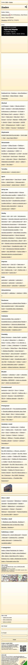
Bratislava (14, 93)
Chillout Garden (12, 145)
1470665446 (4, 567)
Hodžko (7, 127)
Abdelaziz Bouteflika (8, 351)
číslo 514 (19, 267)
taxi (15, 270)
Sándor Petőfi (16, 337)
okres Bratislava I (22, 93)
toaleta (3, 251)
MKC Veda (4, 192)
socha (16, 356)
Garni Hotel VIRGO (12, 138)
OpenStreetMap (12, 87)
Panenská (18, 509)
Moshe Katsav (5, 353)
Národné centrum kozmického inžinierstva (16, 243)
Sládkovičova (5, 15)
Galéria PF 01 (21, 195)
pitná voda (9, 159)
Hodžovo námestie (8, 377)
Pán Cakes (9, 164)
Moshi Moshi (22, 159)
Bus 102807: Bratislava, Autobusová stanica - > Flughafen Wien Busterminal (13, 478)
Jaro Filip (3, 361)
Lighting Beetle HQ (17, 221)
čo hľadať (4, 632)
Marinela (15, 119)
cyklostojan (4, 374)
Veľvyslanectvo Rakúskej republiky (15, 248)
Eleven (15, 159)
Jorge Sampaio (19, 351)
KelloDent (19, 293)
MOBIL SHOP (23, 119)
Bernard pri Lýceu (19, 377)
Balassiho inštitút (13, 192)
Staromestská (11, 511)
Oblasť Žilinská (14, 95)
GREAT (23, 161)
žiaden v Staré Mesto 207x (12, 556)
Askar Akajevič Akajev (7, 356)
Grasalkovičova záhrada (18, 200)
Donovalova (4, 443)
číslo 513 (3, 267)
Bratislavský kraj (5, 93)
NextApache (21, 127)
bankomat (23, 227)
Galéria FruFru (19, 198)
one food (25, 153)
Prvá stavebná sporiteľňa (19, 408)
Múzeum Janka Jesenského (8, 206)
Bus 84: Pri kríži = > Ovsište (8, 453)
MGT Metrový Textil (6, 114)
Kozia (7, 432)
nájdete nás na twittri (7, 617)
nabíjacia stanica (5, 285)
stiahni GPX (4, 570)
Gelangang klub (20, 182)
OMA (6, 2)
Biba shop (16, 117)
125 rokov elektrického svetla (9, 364)
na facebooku (11, 644)
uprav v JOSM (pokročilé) (19, 566)
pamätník (24, 337)
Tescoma (13, 127)
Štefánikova (18, 501)
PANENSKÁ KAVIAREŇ (7, 161)
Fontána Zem (11, 361)
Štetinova (3, 511)
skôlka (10, 327)
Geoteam (8, 108)
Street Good (6, 156)
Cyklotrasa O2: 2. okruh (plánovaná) (11, 534)
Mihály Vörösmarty (6, 337)
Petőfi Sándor (5, 359)
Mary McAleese (23, 348)
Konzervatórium (5, 324)
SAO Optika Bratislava (18, 108)
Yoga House (18, 179)
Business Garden (6, 257)
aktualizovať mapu (9, 566)
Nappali (3, 148)
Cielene (3, 216)
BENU (25, 293)
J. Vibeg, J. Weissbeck (13, 345)
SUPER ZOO (17, 417)
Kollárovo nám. (14, 432)
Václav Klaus (13, 348)
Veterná (15, 514)
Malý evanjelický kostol (7, 306)
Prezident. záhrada (19, 438)
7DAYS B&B (24, 135)
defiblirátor (12, 293)
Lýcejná (3, 501)
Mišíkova (3, 438)
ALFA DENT (4, 293)
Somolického (4, 509)
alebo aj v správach (7, 621)
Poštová (22, 432)
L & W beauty (5, 106)
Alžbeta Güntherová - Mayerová (16, 367)
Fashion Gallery (21, 251)
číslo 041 (20, 398)
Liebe (11, 359)
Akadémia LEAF (16, 329)
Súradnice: (4, 20)
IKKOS (22, 185)
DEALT (22, 114)
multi (2, 179)
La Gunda (4, 145)
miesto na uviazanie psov (19, 203)
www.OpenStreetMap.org (19, 656)
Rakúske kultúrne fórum (7, 198)
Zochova (8, 435)
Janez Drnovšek (15, 353)
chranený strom (5, 172)
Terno (2, 117)
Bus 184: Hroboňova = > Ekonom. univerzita (13, 451)
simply (3, 164)
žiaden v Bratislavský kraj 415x (18, 558)
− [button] (3, 58)
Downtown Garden (12, 148)
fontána (19, 361)
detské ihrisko (9, 179)
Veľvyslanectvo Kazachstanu (9, 224)
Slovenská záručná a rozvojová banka (11, 254)
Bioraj (9, 122)
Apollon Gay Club (6, 200)
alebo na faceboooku (7, 619)
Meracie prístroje (19, 106)
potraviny (15, 114)
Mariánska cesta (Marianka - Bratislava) (13, 522)
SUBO (18, 125)
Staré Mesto (5, 95)
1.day (22, 125)
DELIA (3, 398)
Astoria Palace (6, 246)
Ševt (2, 127)
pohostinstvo (10, 151)
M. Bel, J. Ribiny (11, 342)
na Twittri (15, 645)
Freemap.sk (19, 87)
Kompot (3, 119)
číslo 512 (13, 264)
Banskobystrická (12, 503)
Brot (22, 117)
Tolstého (3, 506)
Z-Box (3, 419)
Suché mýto (4, 272)
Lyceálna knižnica (6, 203)
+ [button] (3, 56)
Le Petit (19, 153)
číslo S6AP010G (11, 251)
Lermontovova (20, 506)
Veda (2, 108)
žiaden (11, 2)
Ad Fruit (9, 119)
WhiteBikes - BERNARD (7, 380)
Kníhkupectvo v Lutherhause (9, 111)
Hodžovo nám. (5, 264)
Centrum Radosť (5, 185)
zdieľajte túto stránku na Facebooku (10, 645)
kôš (8, 216)
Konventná (10, 501)
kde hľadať (4, 626)
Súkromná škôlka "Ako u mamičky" (10, 319)
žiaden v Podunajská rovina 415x (10, 561)
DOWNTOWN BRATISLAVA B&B (10, 135)
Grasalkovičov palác (17, 246)
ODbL (18, 657)
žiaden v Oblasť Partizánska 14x (10, 550)
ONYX (17, 161)
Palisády (20, 503)
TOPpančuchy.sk (10, 125)
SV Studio (20, 111)
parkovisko (4, 280)
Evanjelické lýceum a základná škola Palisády (13, 303)
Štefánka (20, 145)
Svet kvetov (16, 122)
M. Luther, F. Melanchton (9, 340)
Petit (4, 138)
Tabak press (9, 117)
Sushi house (14, 156)
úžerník (5, 122)
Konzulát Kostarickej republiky (11, 230)
